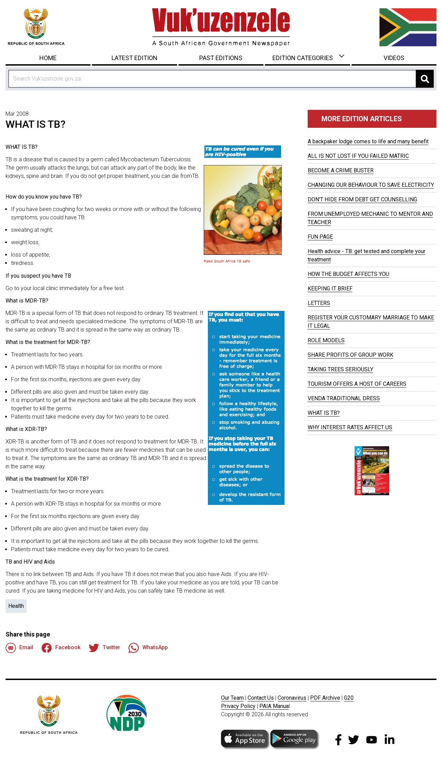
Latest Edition (134, 57)
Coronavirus (292, 698)
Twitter (104, 648)
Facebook (60, 648)
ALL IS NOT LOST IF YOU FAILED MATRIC (358, 156)
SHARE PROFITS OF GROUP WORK (350, 355)
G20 (349, 698)
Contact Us (261, 698)
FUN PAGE (320, 236)
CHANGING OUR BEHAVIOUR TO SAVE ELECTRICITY (371, 185)
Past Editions (220, 57)
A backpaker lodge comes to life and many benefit (368, 141)
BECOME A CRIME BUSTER (341, 170)
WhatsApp (148, 648)
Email (19, 648)
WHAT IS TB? (324, 413)
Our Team (232, 698)
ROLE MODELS (326, 340)
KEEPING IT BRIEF (330, 288)
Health (16, 606)
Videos (394, 57)
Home (48, 57)
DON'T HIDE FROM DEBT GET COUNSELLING (362, 199)
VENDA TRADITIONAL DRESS (344, 398)
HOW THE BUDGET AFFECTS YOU (348, 274)
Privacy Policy (238, 706)
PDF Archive (325, 698)
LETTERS (319, 303)
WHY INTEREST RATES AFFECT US (350, 427)
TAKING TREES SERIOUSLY (340, 369)
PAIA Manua (274, 706)
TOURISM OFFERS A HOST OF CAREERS (357, 384)
